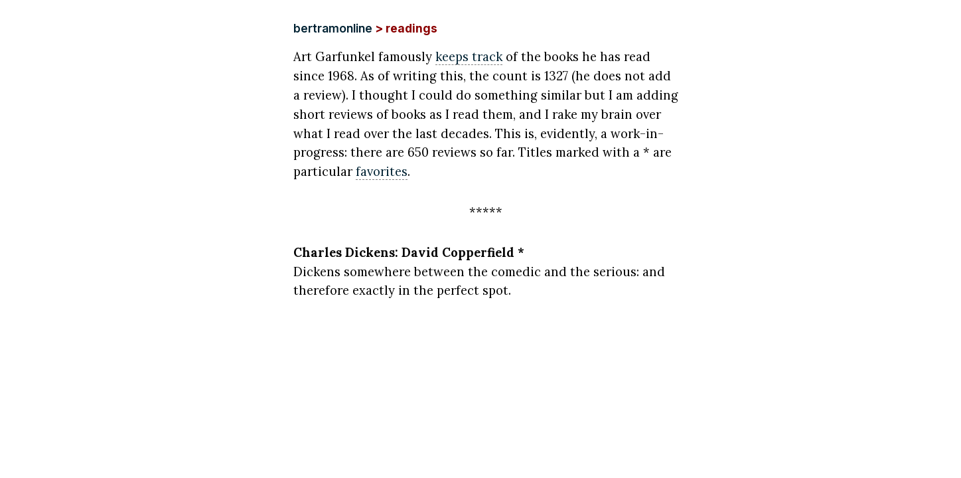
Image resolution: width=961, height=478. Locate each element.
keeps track (468, 56)
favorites (381, 171)
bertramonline (332, 28)
